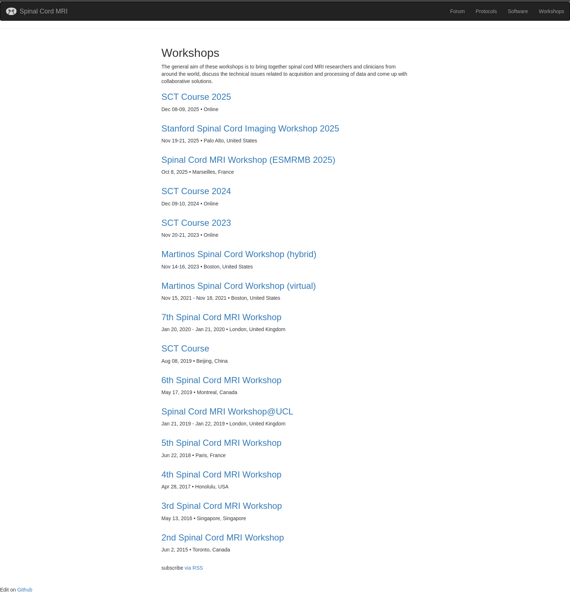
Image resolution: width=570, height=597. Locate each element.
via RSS (194, 568)
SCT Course (185, 348)
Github (24, 590)
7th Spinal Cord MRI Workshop (221, 317)
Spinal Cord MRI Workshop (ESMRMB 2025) (248, 160)
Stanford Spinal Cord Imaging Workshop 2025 (250, 128)
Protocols (486, 11)
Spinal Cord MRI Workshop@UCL (227, 411)
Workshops (551, 11)
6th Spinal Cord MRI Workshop (221, 380)
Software (518, 11)
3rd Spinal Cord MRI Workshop (221, 506)
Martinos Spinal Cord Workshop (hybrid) (238, 254)
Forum (457, 11)
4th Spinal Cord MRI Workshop (221, 474)
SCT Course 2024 (196, 191)
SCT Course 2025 (196, 97)
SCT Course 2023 (196, 223)
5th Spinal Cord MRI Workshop (221, 443)
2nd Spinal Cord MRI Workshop (222, 537)
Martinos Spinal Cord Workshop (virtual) (238, 286)
